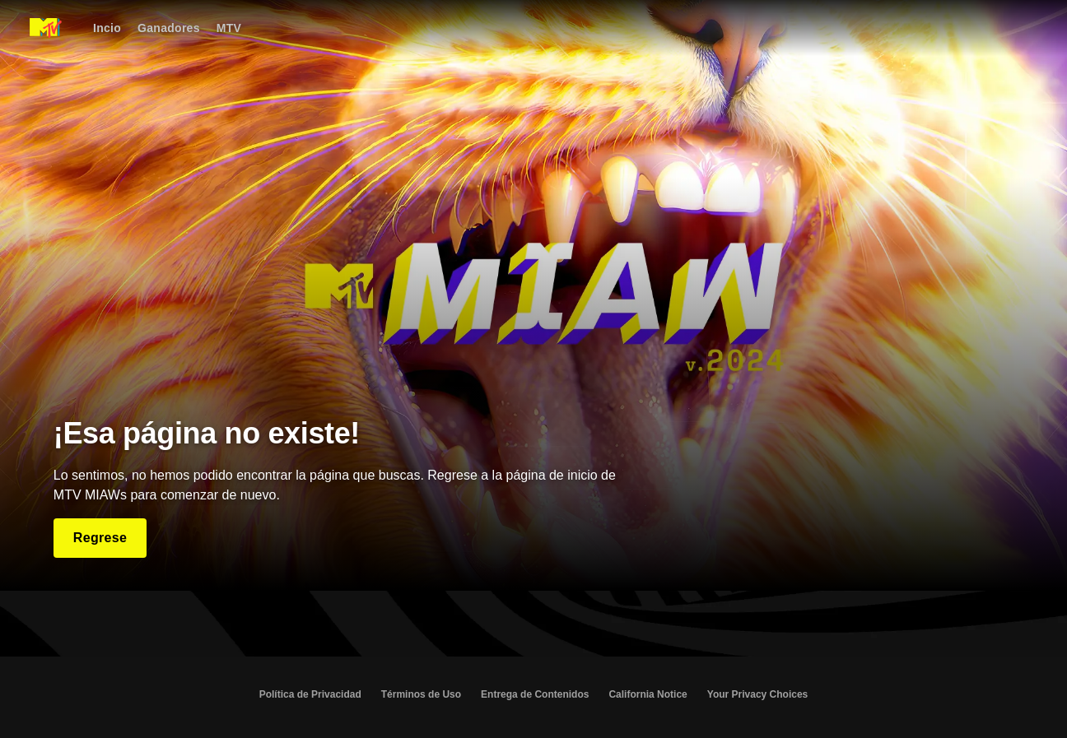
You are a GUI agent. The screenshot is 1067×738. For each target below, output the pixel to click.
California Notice (647, 694)
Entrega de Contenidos (535, 694)
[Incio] (107, 28)
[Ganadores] (168, 28)
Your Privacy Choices (757, 694)
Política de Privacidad (310, 694)
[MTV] (228, 28)
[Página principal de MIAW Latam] (46, 28)
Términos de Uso (421, 694)
